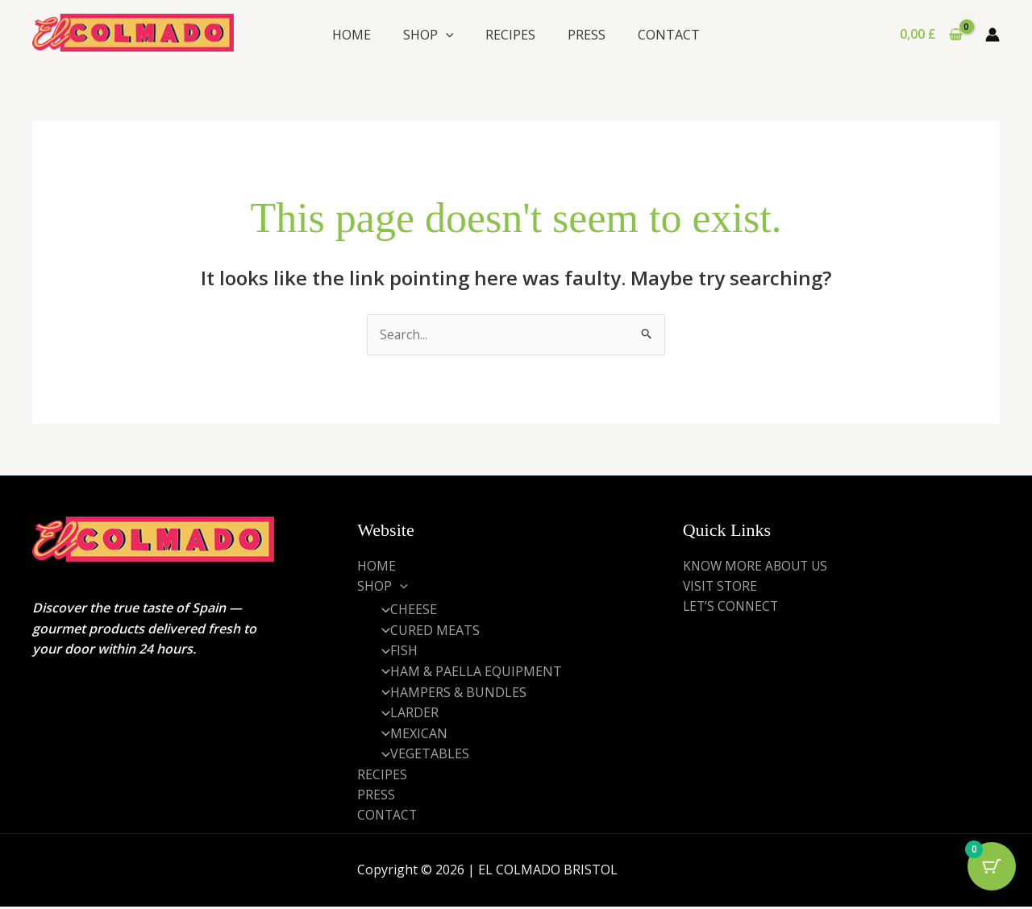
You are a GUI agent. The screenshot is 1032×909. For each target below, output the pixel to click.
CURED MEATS (426, 631)
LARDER (405, 713)
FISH (395, 652)
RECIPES (510, 35)
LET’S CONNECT (732, 607)
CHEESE (404, 610)
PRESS (586, 35)
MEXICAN (410, 734)
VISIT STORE (721, 587)
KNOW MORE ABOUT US (757, 566)
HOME (351, 35)
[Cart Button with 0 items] (992, 869)
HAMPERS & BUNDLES (449, 693)
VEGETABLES (420, 755)
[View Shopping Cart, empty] (931, 34)
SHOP (428, 35)
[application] (446, 35)
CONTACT (669, 35)
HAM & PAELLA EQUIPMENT (467, 672)
